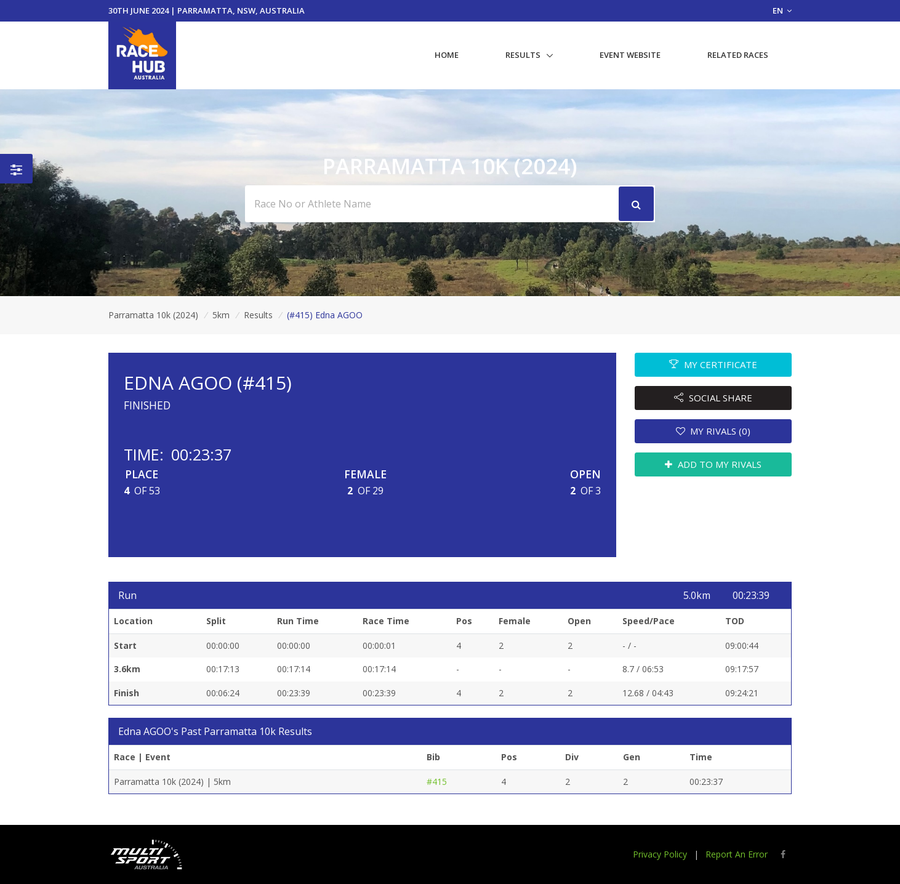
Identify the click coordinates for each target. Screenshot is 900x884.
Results (522, 54)
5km (221, 315)
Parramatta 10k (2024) (153, 315)
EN (782, 10)
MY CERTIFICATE (713, 364)
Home (447, 54)
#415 (437, 781)
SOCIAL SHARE (713, 398)
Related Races (737, 54)
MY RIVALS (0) (713, 431)
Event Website (630, 54)
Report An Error (736, 854)
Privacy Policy (660, 854)
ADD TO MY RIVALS (713, 464)
